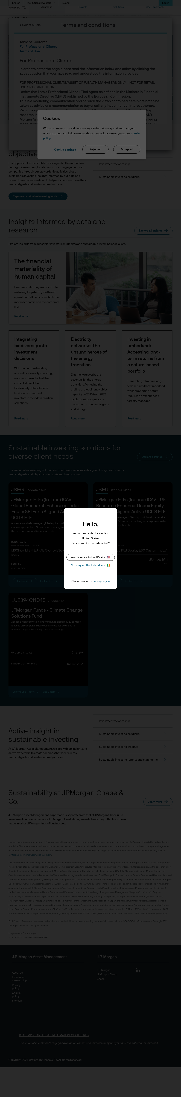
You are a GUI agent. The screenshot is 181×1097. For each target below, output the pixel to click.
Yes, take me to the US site (90, 557)
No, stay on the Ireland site (90, 565)
